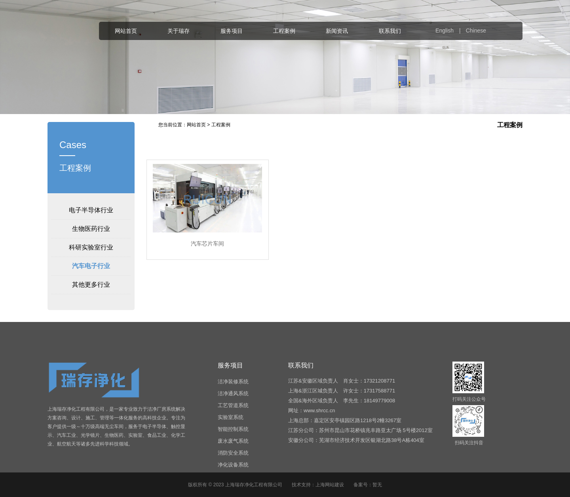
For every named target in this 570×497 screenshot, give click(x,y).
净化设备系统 (233, 465)
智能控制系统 (233, 429)
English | (450, 30)
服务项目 (231, 31)
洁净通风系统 (233, 393)
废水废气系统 (233, 441)
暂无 (377, 484)
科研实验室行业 (91, 247)
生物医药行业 (91, 228)
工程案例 (284, 31)
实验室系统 (230, 417)
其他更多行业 (91, 284)
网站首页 (126, 31)
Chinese (476, 30)
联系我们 (390, 31)
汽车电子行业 (91, 266)
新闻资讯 (337, 31)
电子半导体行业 (91, 210)
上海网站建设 (329, 484)
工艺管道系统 (233, 405)
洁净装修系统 (233, 382)
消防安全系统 (233, 453)
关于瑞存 (178, 31)
